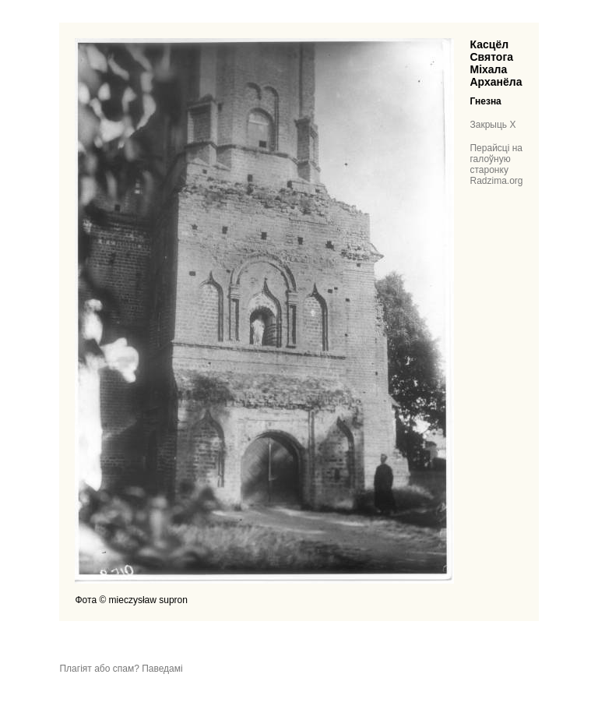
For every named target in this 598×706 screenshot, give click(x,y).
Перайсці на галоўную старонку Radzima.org (496, 164)
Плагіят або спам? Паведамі (120, 668)
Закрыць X (492, 124)
